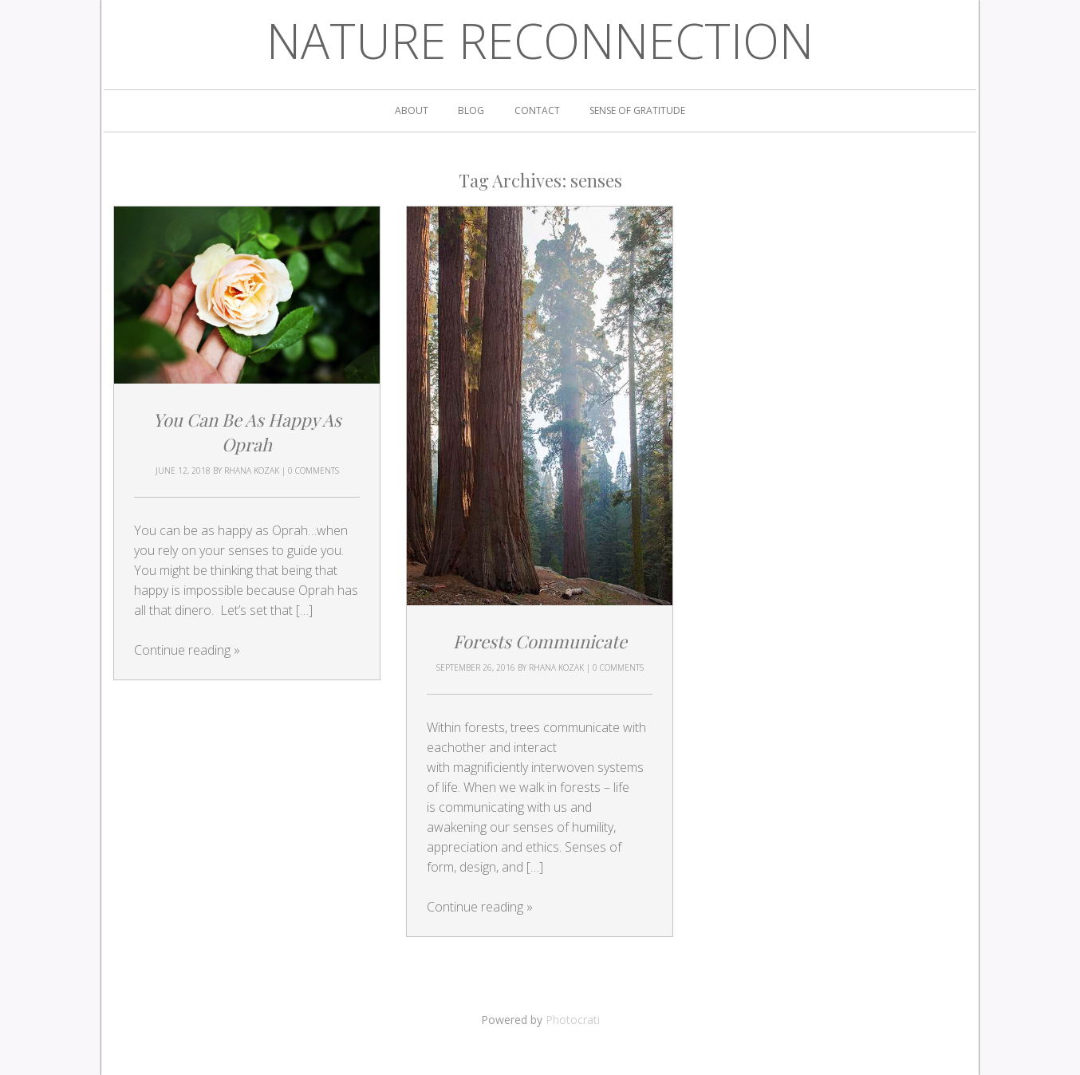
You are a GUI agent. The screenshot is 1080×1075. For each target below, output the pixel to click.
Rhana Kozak (251, 470)
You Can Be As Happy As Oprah (247, 432)
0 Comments (313, 470)
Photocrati (573, 1019)
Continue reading (187, 650)
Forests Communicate (540, 641)
